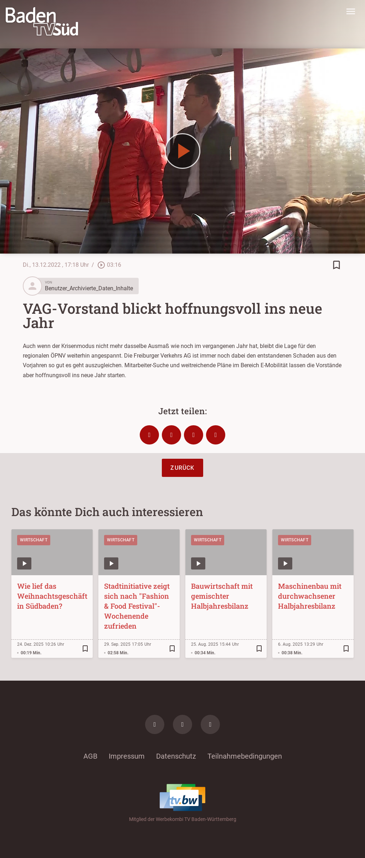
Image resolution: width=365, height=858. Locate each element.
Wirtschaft (33, 539)
